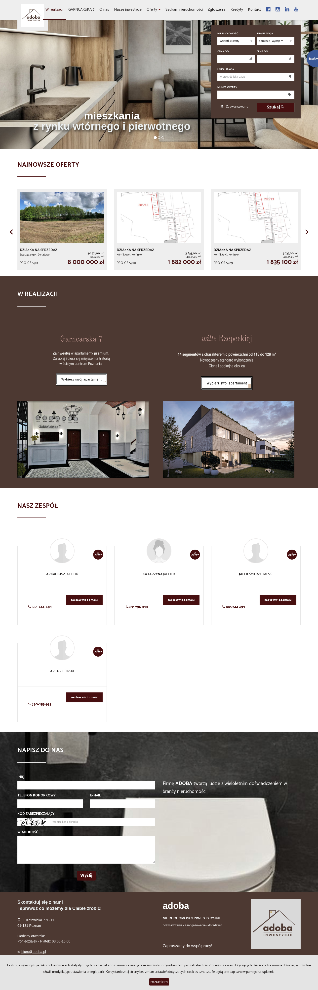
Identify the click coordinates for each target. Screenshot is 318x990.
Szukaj (275, 107)
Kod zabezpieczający (35, 814)
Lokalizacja (225, 69)
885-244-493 (39, 607)
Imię (20, 777)
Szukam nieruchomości (184, 9)
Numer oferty (227, 87)
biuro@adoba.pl (33, 952)
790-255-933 (39, 704)
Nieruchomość (227, 34)
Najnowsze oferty (48, 165)
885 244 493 (233, 607)
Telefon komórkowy (36, 795)
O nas (104, 9)
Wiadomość (27, 832)
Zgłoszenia (217, 9)
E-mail (95, 795)
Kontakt (254, 9)
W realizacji (54, 9)
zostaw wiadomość (84, 600)
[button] (11, 232)
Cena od (223, 51)
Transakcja (265, 34)
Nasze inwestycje (128, 9)
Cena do (262, 51)
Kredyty (237, 9)
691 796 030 (137, 607)
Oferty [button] (153, 9)
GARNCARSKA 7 (81, 9)
